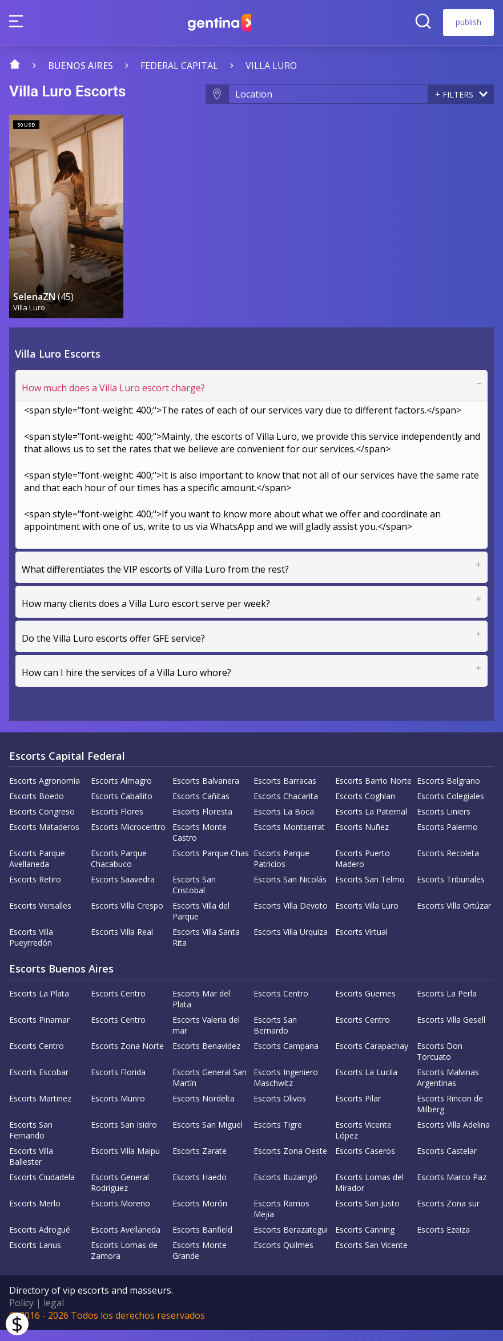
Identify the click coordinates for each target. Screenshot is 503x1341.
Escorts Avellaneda (125, 1240)
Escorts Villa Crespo (127, 916)
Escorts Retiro (35, 890)
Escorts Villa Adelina (453, 1135)
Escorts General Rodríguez (120, 1193)
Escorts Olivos (279, 1109)
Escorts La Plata (39, 1004)
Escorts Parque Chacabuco (119, 869)
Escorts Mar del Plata (201, 1009)
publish (468, 22)
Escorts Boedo (36, 806)
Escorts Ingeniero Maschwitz (285, 1088)
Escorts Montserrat (289, 837)
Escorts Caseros (365, 1161)
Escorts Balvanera (205, 791)
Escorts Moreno (120, 1214)
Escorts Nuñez (362, 837)
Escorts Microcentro (128, 837)
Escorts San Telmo (370, 890)
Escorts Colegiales (450, 806)
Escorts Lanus (35, 1255)
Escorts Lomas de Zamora (124, 1261)
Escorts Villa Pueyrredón (31, 948)
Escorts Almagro (121, 791)
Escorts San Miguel (207, 1135)
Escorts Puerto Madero (362, 869)
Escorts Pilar (358, 1109)
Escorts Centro (118, 1004)
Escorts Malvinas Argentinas (448, 1088)
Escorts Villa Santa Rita (206, 948)
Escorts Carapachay (371, 1056)
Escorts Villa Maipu (125, 1161)
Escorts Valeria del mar (206, 1036)
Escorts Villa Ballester (31, 1167)
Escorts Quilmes (283, 1255)
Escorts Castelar (447, 1161)
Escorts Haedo (199, 1187)
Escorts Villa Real (122, 942)
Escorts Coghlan (365, 806)
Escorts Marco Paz (451, 1187)
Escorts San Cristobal (194, 895)
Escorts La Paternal (371, 822)
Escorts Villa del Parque (201, 922)
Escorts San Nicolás (290, 890)
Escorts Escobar (39, 1082)
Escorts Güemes (365, 1004)
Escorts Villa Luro (367, 916)
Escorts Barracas (284, 791)
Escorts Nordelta (203, 1109)
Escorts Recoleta (448, 863)
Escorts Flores (117, 822)
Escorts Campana (286, 1056)
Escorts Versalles (40, 916)
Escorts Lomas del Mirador (369, 1193)
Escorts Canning (365, 1240)
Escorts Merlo (35, 1214)
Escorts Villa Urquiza (290, 942)
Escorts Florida (118, 1082)
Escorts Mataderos (44, 837)
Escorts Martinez (40, 1109)
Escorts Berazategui (290, 1240)
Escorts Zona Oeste (290, 1161)
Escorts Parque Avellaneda (37, 869)
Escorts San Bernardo (275, 1036)
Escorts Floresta (202, 822)
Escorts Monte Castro (199, 843)
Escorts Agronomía (44, 791)
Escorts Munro (118, 1109)
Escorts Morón (199, 1214)
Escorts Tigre (277, 1135)
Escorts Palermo (447, 837)
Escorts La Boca (283, 822)
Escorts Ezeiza (443, 1240)
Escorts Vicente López (363, 1141)
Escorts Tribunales (451, 890)
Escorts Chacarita (285, 806)
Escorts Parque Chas (210, 863)
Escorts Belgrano (448, 791)
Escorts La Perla (447, 1004)
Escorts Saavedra (123, 890)
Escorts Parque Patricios (281, 869)
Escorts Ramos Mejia (281, 1219)
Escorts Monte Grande (199, 1261)
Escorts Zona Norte (127, 1056)
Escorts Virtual (361, 942)
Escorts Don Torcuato (439, 1062)
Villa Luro (271, 65)
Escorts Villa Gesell (451, 1030)
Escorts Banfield (202, 1240)
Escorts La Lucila (366, 1082)
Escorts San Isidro (124, 1135)
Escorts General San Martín (209, 1088)
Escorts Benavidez (206, 1056)
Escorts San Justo (367, 1214)
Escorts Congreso (42, 822)
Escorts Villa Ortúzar (454, 916)
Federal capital (179, 65)
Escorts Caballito (121, 806)
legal (53, 1313)
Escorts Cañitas (201, 806)
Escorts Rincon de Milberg (450, 1114)
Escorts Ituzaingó (285, 1187)
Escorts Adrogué (39, 1240)
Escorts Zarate (199, 1161)
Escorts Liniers (443, 822)
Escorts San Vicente (371, 1255)
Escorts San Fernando (31, 1141)
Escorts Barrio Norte (373, 791)
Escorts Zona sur (448, 1214)
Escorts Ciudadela (42, 1187)
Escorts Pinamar (39, 1030)
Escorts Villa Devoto (290, 916)
